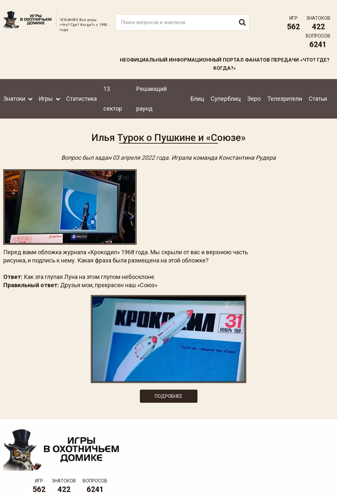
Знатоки (14, 94)
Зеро (254, 94)
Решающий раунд (151, 94)
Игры (46, 94)
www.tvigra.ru (217, 452)
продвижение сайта (318, 478)
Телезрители (284, 94)
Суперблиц (226, 94)
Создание (310, 475)
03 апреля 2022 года (140, 154)
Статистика (81, 94)
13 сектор (112, 94)
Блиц (197, 94)
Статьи (318, 94)
